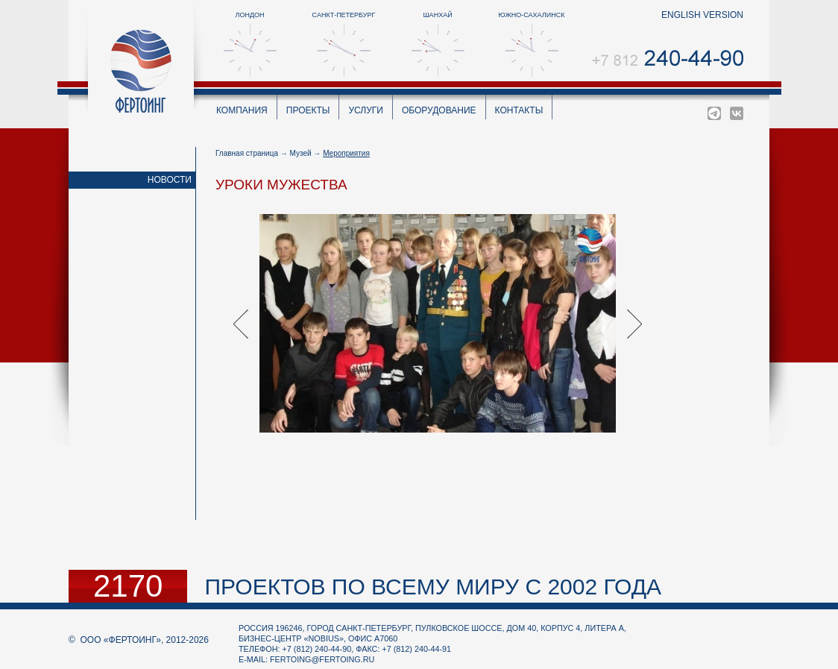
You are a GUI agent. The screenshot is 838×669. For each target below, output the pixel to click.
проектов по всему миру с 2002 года (432, 586)
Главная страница (246, 153)
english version (702, 15)
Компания (242, 110)
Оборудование (439, 110)
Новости (170, 180)
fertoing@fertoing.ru (322, 659)
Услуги (365, 110)
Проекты (308, 110)
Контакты (519, 110)
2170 (128, 586)
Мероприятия (346, 153)
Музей (301, 153)
